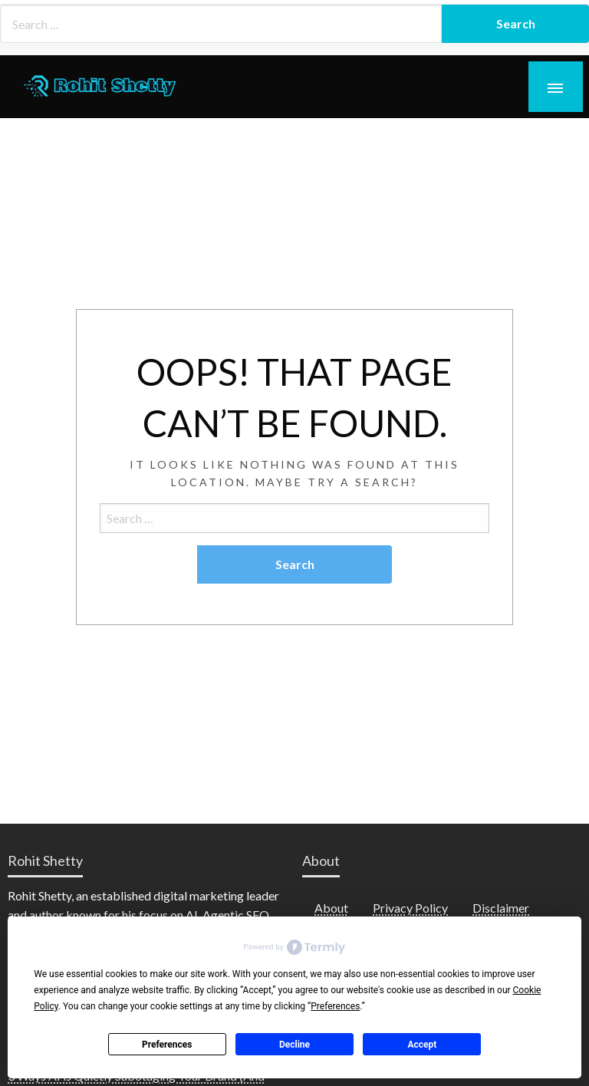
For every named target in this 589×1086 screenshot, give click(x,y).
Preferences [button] (335, 1006)
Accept (421, 1044)
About (331, 907)
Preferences (167, 1044)
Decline (294, 1044)
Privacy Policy (410, 907)
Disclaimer (500, 907)
